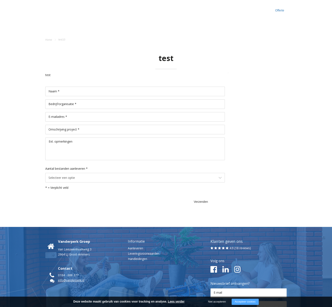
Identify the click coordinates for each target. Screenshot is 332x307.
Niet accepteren (217, 301)
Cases (196, 8)
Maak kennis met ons (168, 8)
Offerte (279, 8)
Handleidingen (137, 234)
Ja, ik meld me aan (266, 280)
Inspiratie (214, 8)
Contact (234, 8)
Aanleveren (135, 223)
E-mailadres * (57, 96)
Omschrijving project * (63, 109)
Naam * (53, 71)
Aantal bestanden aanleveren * (66, 148)
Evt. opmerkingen (60, 121)
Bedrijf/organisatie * (62, 83)
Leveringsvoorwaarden (143, 229)
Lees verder (176, 301)
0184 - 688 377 (68, 250)
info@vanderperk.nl (71, 255)
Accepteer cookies (245, 301)
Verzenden (209, 175)
